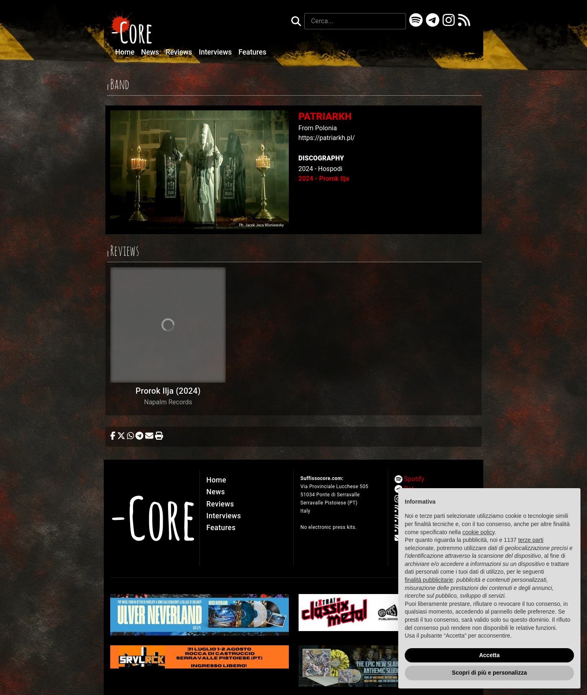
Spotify (414, 479)
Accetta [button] (489, 655)
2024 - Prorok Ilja (324, 178)
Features (252, 52)
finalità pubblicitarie (429, 580)
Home (125, 52)
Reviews (180, 52)
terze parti (530, 540)
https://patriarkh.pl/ (327, 138)
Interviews (216, 52)
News (151, 52)
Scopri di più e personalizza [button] (489, 672)
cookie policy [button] (479, 532)
